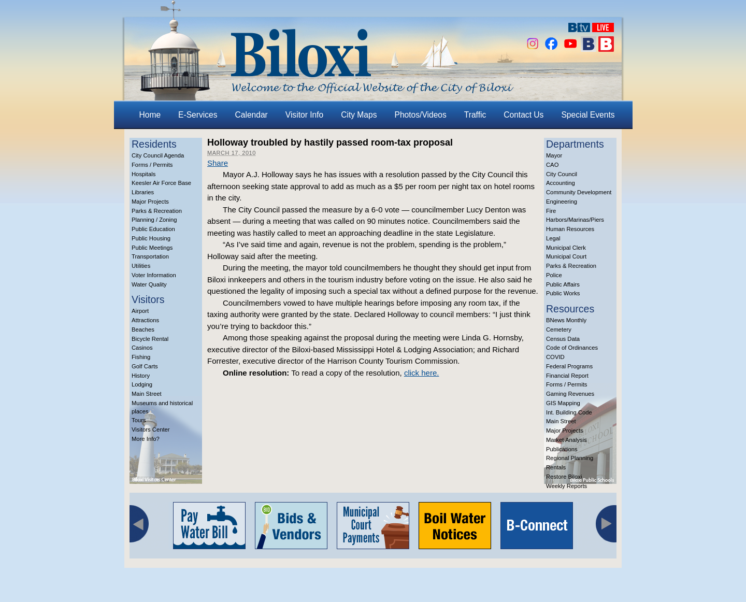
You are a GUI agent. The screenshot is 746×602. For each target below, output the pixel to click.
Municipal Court (566, 256)
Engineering (561, 201)
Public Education (153, 229)
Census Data (563, 339)
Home (150, 114)
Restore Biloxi (564, 477)
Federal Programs (569, 366)
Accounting (560, 183)
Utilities (141, 266)
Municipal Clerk (566, 248)
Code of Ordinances (572, 348)
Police (554, 275)
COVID (555, 357)
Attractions (145, 320)
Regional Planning (569, 458)
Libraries (143, 192)
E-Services (197, 114)
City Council (561, 174)
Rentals (556, 467)
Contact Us (523, 114)
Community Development (578, 192)
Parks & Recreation (157, 211)
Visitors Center (151, 429)
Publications (562, 449)
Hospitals (143, 174)
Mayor (554, 155)
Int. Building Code (569, 412)
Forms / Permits (152, 165)
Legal (553, 238)
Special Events (587, 114)
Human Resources (570, 229)
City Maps (359, 114)
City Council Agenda (158, 155)
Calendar (251, 114)
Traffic (475, 114)
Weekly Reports (566, 486)
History (141, 375)
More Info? (146, 439)
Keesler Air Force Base (161, 183)
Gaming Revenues (570, 394)
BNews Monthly (566, 320)
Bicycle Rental (150, 339)
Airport (140, 311)
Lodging (142, 384)
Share (217, 163)
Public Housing (151, 238)
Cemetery (558, 329)
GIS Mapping (563, 403)
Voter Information (154, 275)
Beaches (143, 329)
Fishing (141, 357)
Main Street (147, 394)
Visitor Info (304, 114)
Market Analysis (566, 440)
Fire (551, 211)
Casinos (142, 348)
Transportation (150, 256)
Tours (139, 420)
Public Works (563, 293)
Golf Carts (145, 366)
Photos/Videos (421, 114)
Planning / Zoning (154, 220)
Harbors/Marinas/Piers (575, 220)
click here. (421, 372)
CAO (552, 165)
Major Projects (150, 201)
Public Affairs (563, 284)
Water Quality (149, 284)
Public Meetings (152, 248)
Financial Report (567, 375)
